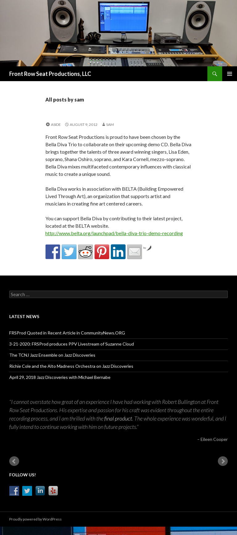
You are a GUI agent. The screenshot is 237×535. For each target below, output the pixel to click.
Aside (56, 124)
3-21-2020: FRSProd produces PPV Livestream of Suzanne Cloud (71, 343)
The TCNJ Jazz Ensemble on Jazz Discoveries (52, 355)
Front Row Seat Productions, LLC (50, 73)
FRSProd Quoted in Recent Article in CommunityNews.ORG (67, 332)
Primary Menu (229, 73)
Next (223, 461)
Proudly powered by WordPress (35, 519)
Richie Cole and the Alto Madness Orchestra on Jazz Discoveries (71, 366)
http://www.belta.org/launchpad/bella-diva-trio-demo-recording (114, 233)
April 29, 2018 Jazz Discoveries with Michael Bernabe (59, 377)
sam (110, 124)
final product (118, 418)
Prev (14, 461)
